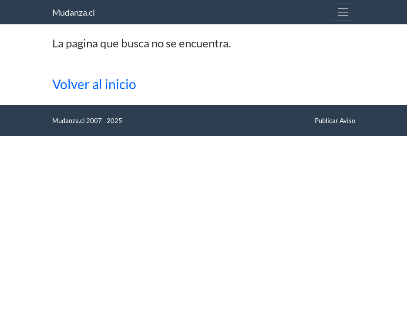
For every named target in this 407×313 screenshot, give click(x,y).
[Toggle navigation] (343, 12)
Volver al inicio (94, 84)
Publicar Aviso (335, 120)
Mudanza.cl (73, 12)
